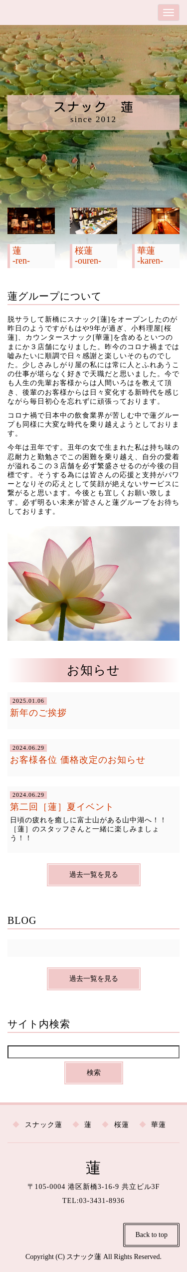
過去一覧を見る (93, 874)
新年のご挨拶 (38, 713)
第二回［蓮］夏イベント (62, 807)
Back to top (151, 1234)
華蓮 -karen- (150, 256)
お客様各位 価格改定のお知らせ (78, 760)
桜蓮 (121, 1124)
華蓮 (158, 1124)
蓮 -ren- (21, 256)
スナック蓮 (43, 1124)
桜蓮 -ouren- (88, 256)
